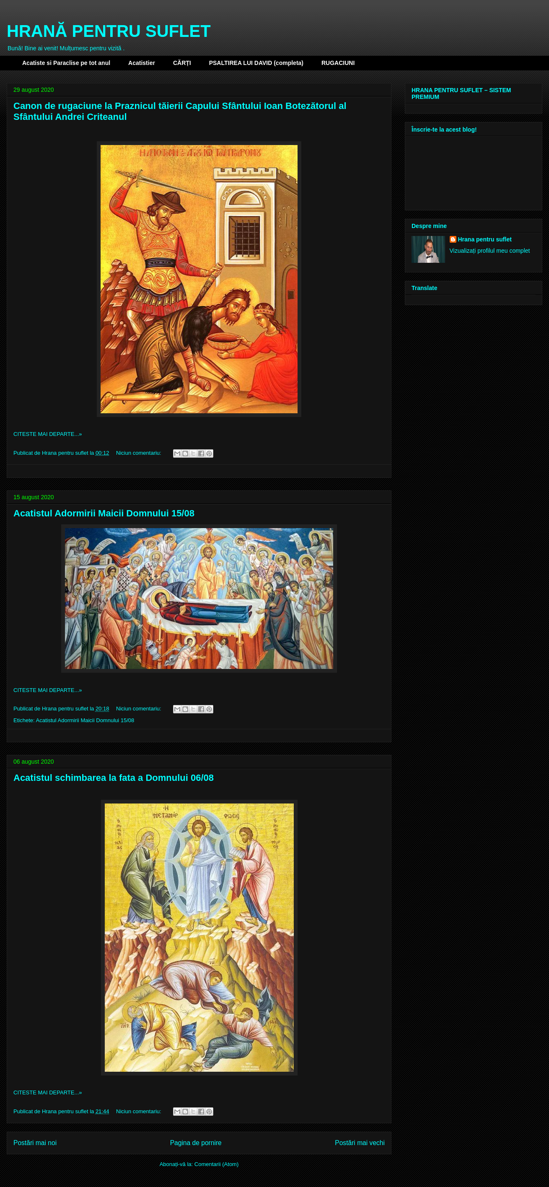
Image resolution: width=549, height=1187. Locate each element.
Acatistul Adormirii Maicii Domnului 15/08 (103, 513)
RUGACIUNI (338, 63)
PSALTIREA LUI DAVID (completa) (256, 63)
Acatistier (141, 63)
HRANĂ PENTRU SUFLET (109, 31)
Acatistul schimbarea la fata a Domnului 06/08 (113, 777)
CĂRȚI (182, 63)
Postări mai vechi (360, 1142)
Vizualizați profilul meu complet (490, 250)
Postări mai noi (35, 1142)
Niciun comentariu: (139, 453)
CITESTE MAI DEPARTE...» (47, 434)
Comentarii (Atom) (216, 1164)
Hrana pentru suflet (485, 239)
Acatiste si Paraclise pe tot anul (66, 63)
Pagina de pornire (196, 1142)
